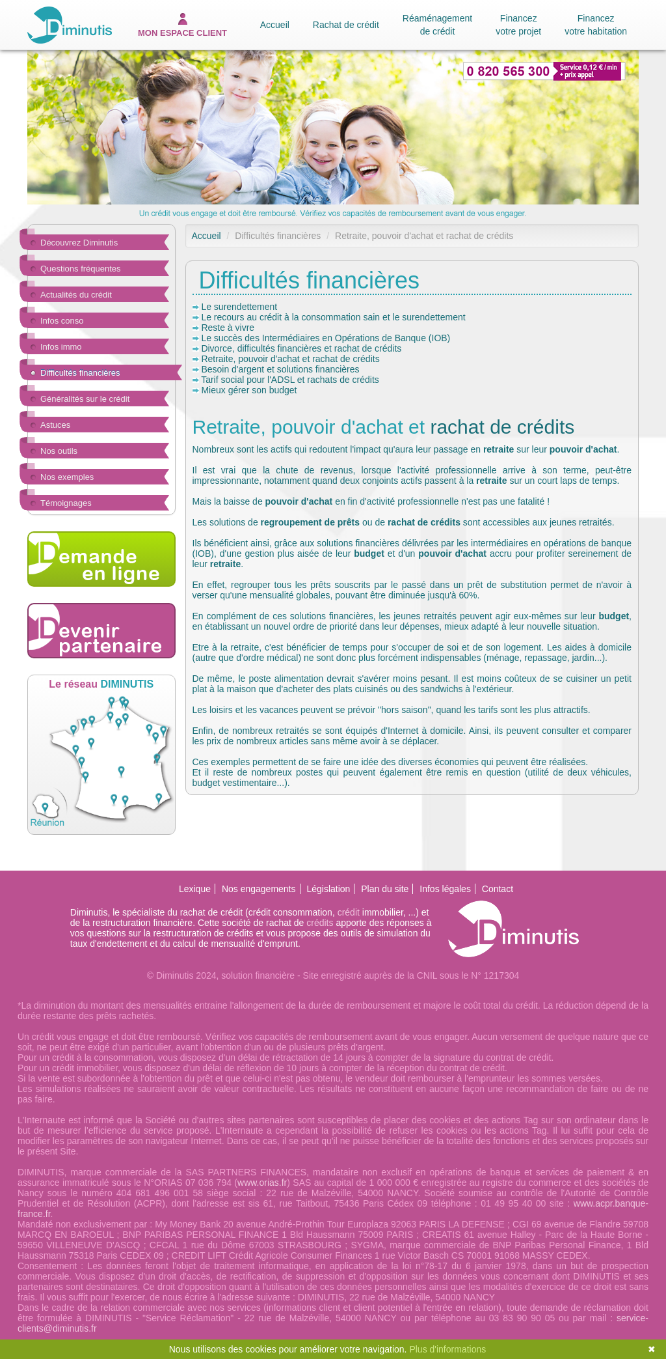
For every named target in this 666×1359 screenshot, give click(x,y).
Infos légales (445, 889)
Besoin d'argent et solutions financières (280, 369)
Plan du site (384, 889)
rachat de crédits (502, 427)
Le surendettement (239, 306)
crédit (349, 912)
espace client (182, 25)
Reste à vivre (227, 327)
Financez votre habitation (596, 24)
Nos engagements (259, 889)
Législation (328, 889)
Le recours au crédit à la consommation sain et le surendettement (333, 317)
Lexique (195, 889)
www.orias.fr (262, 1182)
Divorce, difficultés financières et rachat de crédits (301, 348)
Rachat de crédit (346, 25)
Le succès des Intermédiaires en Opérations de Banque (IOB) (325, 338)
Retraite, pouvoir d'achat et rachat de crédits (290, 359)
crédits (319, 923)
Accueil (274, 25)
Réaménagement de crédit (437, 24)
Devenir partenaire (101, 630)
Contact (497, 889)
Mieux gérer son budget (249, 390)
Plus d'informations (447, 1349)
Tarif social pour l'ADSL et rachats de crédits (290, 379)
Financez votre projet (518, 24)
